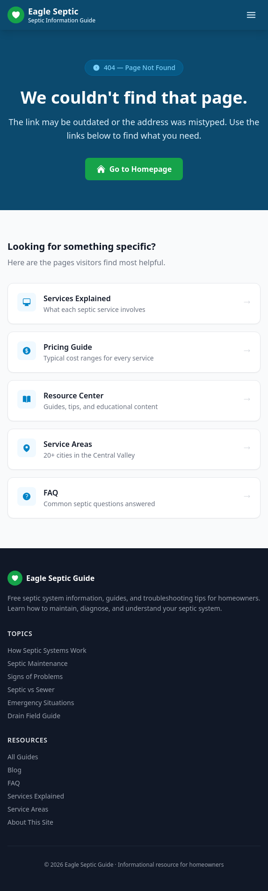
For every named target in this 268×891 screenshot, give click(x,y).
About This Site (30, 822)
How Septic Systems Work (47, 650)
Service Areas (27, 809)
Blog (14, 769)
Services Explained (35, 796)
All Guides (22, 756)
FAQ (13, 782)
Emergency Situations (40, 702)
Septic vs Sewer (31, 689)
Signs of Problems (35, 676)
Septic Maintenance (37, 663)
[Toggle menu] (251, 15)
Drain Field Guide (33, 715)
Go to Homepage (134, 169)
